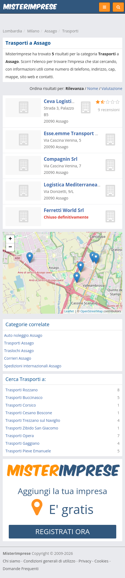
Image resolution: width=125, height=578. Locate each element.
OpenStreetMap (91, 311)
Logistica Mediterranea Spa (75, 184)
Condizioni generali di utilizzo (49, 561)
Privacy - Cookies (93, 561)
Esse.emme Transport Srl (72, 133)
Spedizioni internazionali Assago (32, 365)
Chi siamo (11, 561)
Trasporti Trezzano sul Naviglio (32, 420)
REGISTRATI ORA (62, 531)
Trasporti (70, 31)
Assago (51, 31)
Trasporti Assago (19, 343)
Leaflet (69, 311)
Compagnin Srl (60, 159)
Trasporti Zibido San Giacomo (31, 428)
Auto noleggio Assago (23, 335)
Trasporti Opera (19, 435)
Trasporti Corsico (20, 405)
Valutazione (111, 88)
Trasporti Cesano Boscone (28, 412)
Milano (33, 31)
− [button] (10, 247)
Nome (92, 88)
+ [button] (10, 239)
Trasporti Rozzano (21, 389)
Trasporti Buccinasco (24, 397)
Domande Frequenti (21, 568)
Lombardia (12, 31)
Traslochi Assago (19, 350)
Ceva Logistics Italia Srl (70, 101)
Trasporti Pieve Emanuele (28, 450)
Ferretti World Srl (64, 210)
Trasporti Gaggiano (22, 443)
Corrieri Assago (17, 358)
